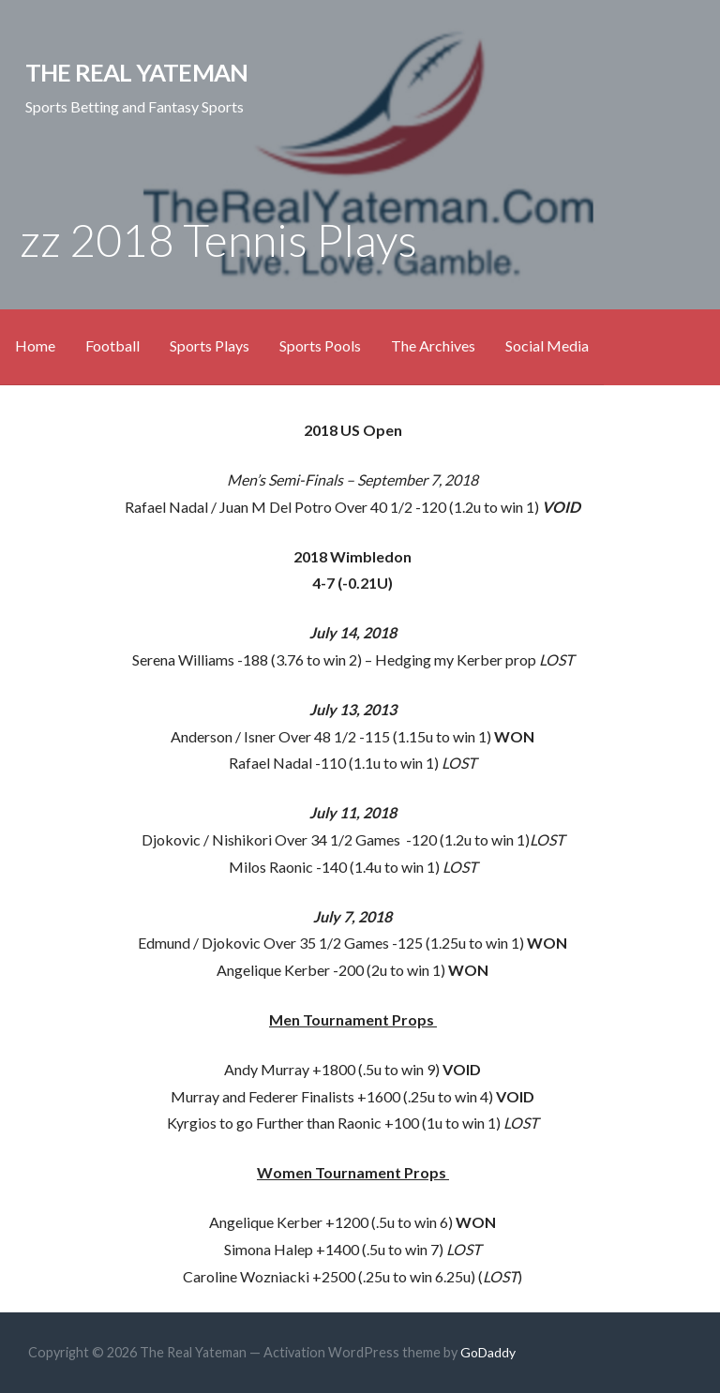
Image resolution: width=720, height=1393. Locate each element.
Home (35, 345)
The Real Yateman (136, 72)
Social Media (547, 345)
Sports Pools (320, 345)
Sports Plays (209, 345)
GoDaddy (488, 1352)
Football (112, 345)
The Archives (433, 345)
